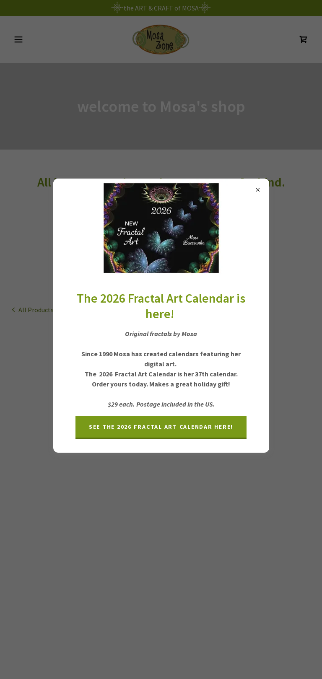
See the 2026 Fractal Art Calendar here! (161, 426)
